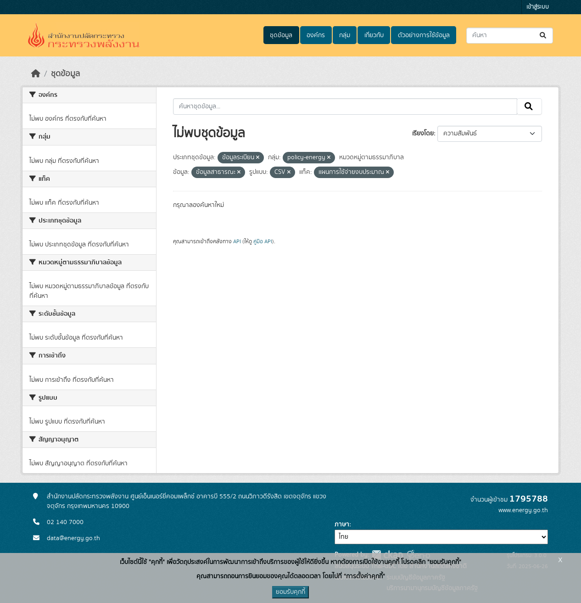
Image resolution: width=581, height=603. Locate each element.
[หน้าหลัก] (35, 74)
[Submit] (543, 36)
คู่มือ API (262, 241)
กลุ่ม (344, 35)
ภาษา (342, 524)
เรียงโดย (423, 133)
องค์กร (316, 35)
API (237, 241)
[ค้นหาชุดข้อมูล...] (509, 36)
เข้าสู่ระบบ (537, 7)
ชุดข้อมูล (281, 35)
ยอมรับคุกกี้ (290, 592)
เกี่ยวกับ (374, 35)
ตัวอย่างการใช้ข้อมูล (424, 35)
